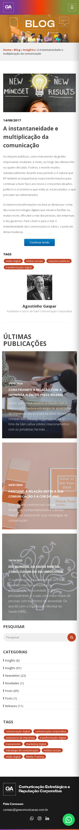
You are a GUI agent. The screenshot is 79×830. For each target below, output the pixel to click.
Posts (12, 691)
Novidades (14, 683)
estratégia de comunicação (22, 750)
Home (7, 50)
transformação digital (53, 738)
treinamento (13, 744)
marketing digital (36, 744)
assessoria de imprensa (20, 738)
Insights (29, 50)
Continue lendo (39, 242)
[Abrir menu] (72, 7)
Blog (17, 50)
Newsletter (15, 676)
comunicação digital (18, 731)
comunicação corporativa (50, 731)
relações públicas (59, 261)
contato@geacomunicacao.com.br (25, 809)
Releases (14, 706)
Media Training (35, 757)
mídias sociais (52, 750)
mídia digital (13, 757)
